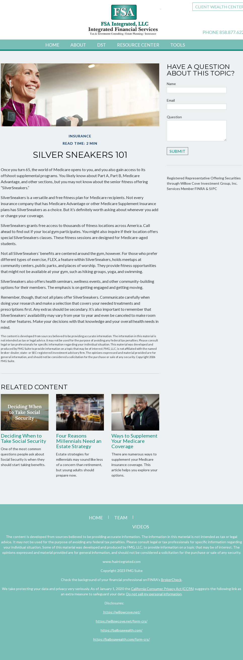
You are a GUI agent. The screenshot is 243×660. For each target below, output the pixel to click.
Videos (140, 526)
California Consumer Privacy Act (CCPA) (162, 589)
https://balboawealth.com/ (121, 630)
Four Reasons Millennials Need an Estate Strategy (78, 441)
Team (120, 517)
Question (174, 117)
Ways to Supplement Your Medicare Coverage (134, 441)
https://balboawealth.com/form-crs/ (121, 639)
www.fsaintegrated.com (122, 561)
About (78, 45)
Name (171, 84)
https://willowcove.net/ (121, 612)
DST (101, 45)
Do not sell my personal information (154, 594)
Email (171, 100)
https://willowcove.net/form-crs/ (121, 621)
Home (52, 45)
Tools (177, 45)
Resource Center (138, 45)
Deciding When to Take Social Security (23, 438)
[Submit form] (177, 151)
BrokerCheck (171, 579)
